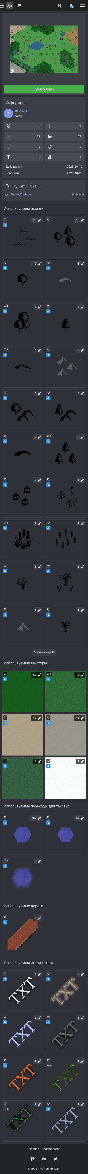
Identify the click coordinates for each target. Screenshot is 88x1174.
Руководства (51, 1149)
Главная (33, 1149)
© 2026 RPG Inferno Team (44, 1168)
